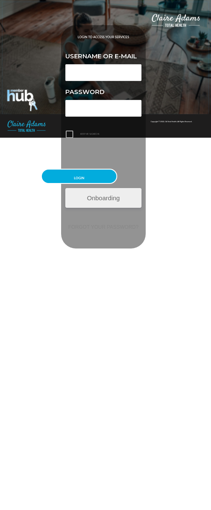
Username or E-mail (101, 56)
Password (85, 92)
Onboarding (103, 197)
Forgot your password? (103, 227)
